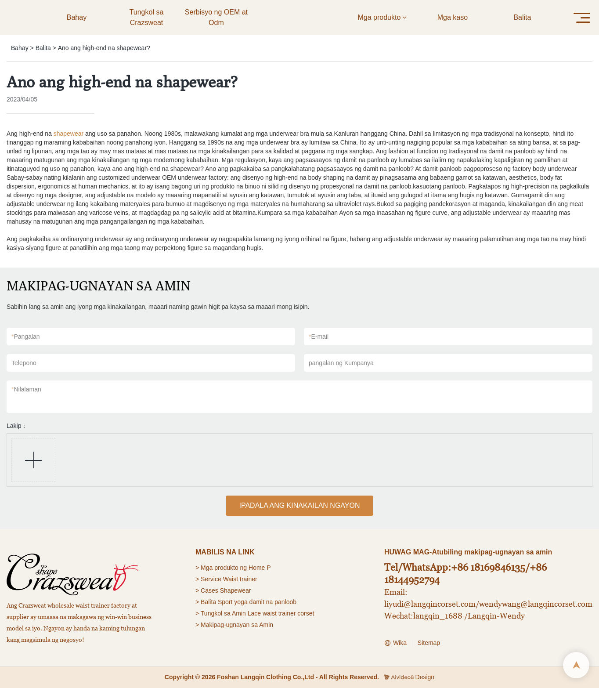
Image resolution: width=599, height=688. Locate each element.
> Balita (205, 601)
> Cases (206, 590)
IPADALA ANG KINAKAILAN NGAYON (299, 505)
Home (257, 567)
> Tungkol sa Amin (220, 613)
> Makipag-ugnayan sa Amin (234, 624)
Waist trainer (240, 579)
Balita (43, 47)
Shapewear (235, 590)
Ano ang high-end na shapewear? (104, 47)
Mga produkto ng (224, 567)
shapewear (69, 133)
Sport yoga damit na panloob (257, 601)
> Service (208, 579)
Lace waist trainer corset (281, 613)
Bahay (20, 47)
